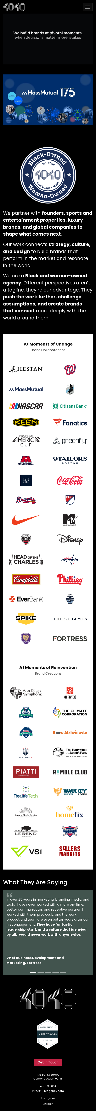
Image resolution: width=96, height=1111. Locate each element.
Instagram (48, 1098)
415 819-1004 (48, 1086)
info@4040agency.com (48, 1091)
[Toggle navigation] (88, 7)
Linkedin (48, 1104)
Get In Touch (48, 1062)
